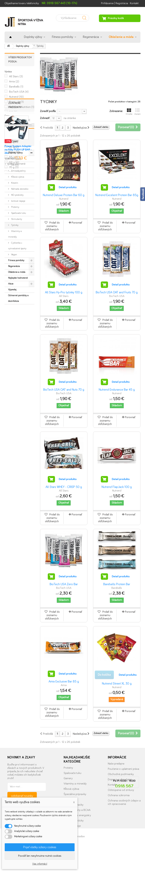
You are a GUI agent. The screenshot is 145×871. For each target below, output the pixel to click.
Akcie (10, 398)
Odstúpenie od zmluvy (121, 790)
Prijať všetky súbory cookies (39, 847)
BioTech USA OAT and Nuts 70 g (63, 389)
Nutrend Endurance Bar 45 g (117, 389)
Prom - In (16, 101)
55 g (13, 157)
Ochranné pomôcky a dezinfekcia (18, 413)
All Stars (16, 76)
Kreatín (14, 297)
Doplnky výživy (33, 37)
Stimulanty (16, 334)
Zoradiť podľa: (48, 111)
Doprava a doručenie (120, 779)
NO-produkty (17, 309)
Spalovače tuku (72, 773)
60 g (14, 162)
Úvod (10, 37)
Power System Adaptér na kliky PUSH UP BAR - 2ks (18, 230)
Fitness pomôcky (62, 37)
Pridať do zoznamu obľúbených (52, 226)
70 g (14, 167)
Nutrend (16, 96)
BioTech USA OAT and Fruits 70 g (117, 292)
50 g (14, 152)
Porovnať (77, 222)
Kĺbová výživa (17, 291)
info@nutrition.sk (124, 834)
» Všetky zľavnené (15, 244)
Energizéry (16, 273)
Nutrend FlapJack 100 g (117, 487)
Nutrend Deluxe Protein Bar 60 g (63, 195)
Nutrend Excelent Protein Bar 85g (116, 195)
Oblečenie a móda (121, 37)
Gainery (15, 279)
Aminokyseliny (18, 285)
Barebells (16, 86)
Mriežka (129, 111)
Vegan (14, 369)
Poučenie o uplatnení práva (123, 768)
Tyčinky (15, 340)
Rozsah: (9, 120)
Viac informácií (39, 864)
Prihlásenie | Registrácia (114, 3)
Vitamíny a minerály (15, 349)
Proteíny (15, 321)
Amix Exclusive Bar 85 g (64, 681)
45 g (14, 147)
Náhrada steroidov (20, 303)
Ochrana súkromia (119, 795)
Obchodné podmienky (121, 774)
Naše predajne (116, 763)
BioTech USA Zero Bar (64, 584)
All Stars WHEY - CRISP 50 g (64, 487)
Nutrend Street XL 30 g (117, 683)
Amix (14, 81)
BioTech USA (19, 91)
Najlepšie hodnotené (18, 392)
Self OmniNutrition (21, 107)
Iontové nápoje (18, 315)
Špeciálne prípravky (75, 794)
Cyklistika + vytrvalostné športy (17, 360)
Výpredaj (12, 404)
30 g (13, 141)
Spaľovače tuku (18, 328)
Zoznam (137, 111)
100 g (14, 136)
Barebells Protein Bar (116, 584)
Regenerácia (91, 37)
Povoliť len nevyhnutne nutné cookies (39, 855)
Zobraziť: (44, 118)
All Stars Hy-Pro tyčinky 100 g (63, 292)
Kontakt (134, 3)
